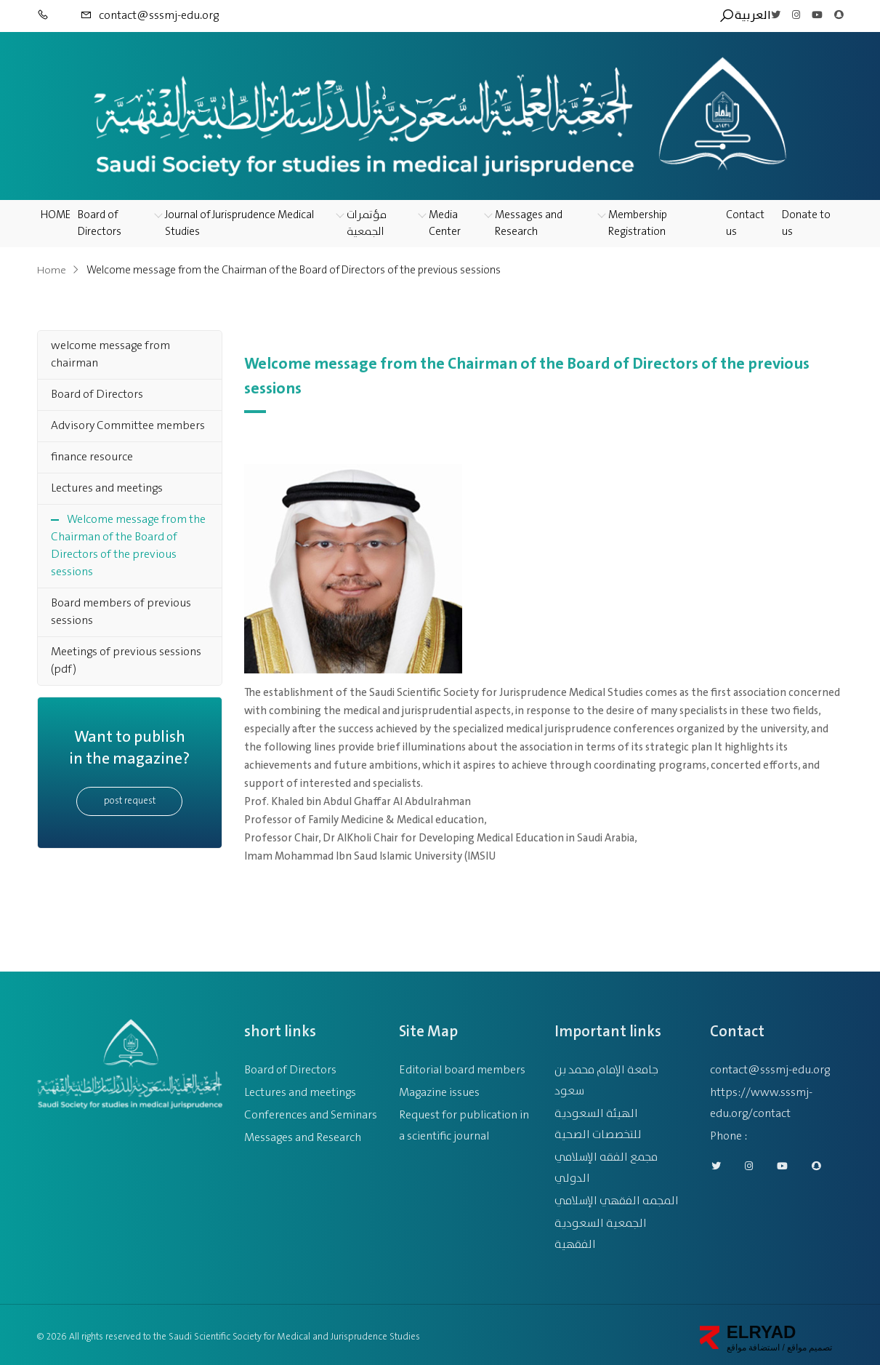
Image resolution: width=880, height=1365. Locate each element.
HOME (55, 215)
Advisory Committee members (128, 426)
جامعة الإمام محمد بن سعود (606, 1075)
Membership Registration (637, 223)
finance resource (92, 457)
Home (51, 270)
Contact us (745, 223)
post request (130, 801)
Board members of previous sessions (121, 612)
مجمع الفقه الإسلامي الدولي (606, 1162)
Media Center (445, 223)
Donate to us (806, 223)
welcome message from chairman (110, 354)
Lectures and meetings (107, 488)
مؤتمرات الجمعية (367, 223)
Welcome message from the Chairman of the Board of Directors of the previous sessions (128, 546)
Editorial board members (462, 1065)
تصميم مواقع (809, 1342)
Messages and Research (528, 223)
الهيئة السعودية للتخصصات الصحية (598, 1119)
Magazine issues (439, 1087)
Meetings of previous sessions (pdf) (126, 661)
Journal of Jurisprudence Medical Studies (239, 223)
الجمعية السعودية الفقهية (600, 1229)
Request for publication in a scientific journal (464, 1120)
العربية (753, 16)
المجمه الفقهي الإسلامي (616, 1196)
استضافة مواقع (753, 1342)
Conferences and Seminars (310, 1110)
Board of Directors (99, 223)
